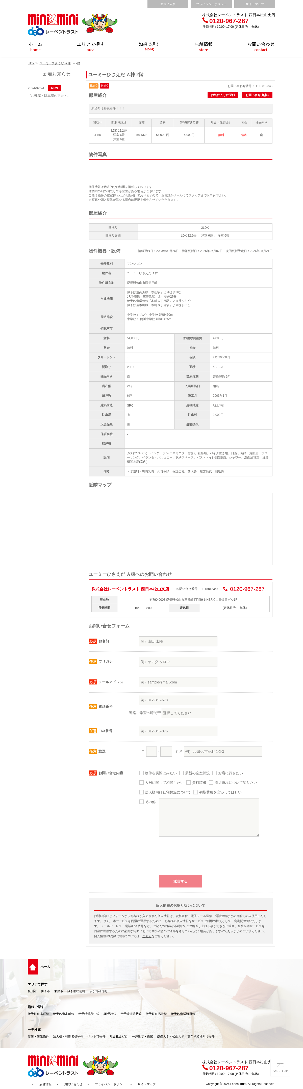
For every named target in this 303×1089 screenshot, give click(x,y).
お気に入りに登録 (223, 95)
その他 (150, 802)
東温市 (58, 991)
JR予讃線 (110, 1014)
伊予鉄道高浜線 (156, 1014)
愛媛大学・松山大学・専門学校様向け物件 (186, 1036)
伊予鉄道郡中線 (88, 1014)
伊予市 (45, 991)
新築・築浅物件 (38, 1036)
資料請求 (199, 783)
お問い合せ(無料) (257, 95)
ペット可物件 (96, 1036)
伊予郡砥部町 (98, 991)
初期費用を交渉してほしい (220, 792)
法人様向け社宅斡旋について (168, 792)
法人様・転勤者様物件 (68, 1036)
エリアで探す (37, 984)
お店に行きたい (230, 773)
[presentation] (180, 860)
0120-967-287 (225, 20)
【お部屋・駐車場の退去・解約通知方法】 (50, 96)
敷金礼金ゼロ (119, 1036)
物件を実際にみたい (161, 773)
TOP (31, 63)
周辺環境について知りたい (236, 783)
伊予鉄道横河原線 (183, 1014)
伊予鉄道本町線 (38, 1014)
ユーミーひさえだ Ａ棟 (54, 63)
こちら (147, 936)
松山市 (32, 991)
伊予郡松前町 (76, 991)
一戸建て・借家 (142, 1036)
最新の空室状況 (197, 773)
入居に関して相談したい (164, 783)
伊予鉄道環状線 (131, 1014)
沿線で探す (36, 1007)
